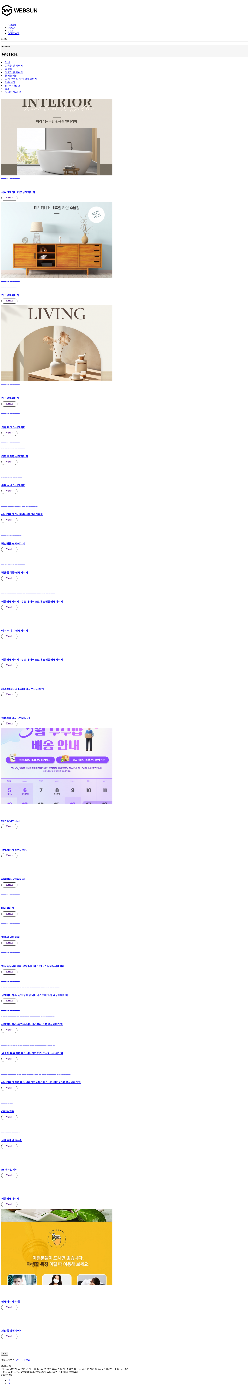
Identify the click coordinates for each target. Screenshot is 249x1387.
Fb (9, 1380)
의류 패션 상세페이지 (13, 427)
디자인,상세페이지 (21, 79)
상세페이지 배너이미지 (14, 849)
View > (9, 198)
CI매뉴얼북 (7, 1111)
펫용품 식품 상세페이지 (14, 572)
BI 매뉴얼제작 (9, 1169)
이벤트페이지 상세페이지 (15, 718)
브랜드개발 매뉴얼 (11, 1140)
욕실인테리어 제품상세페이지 (18, 192)
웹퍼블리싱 (11, 75)
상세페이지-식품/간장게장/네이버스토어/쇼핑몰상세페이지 (34, 995)
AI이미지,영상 (13, 91)
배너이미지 (7, 908)
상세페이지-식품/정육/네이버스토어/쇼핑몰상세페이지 (32, 1024)
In (9, 1383)
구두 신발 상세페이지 (13, 485)
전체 (7, 62)
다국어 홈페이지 (14, 72)
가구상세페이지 (10, 295)
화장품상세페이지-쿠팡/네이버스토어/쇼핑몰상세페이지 (32, 966)
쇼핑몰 (8, 69)
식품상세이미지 (10, 1198)
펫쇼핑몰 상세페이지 (13, 543)
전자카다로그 (12, 85)
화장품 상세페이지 (11, 1330)
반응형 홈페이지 (14, 65)
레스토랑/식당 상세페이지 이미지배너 (22, 688)
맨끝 (27, 1359)
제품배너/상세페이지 (13, 879)
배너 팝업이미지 (10, 820)
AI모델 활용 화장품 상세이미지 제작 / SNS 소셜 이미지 (32, 1053)
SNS (7, 88)
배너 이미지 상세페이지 (14, 630)
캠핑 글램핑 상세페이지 (14, 456)
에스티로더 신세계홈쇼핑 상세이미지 (22, 514)
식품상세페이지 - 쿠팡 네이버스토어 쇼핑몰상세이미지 (32, 601)
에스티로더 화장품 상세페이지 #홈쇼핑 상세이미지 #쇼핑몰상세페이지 (41, 1082)
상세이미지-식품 (10, 1301)
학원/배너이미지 (10, 937)
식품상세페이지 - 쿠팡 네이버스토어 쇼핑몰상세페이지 (32, 659)
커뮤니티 (10, 82)
